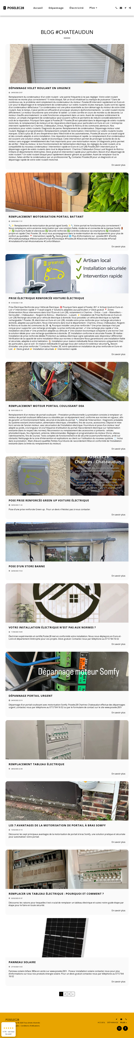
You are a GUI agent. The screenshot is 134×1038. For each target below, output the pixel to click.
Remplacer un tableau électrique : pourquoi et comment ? (56, 893)
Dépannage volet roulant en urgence (40, 88)
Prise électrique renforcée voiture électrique (46, 298)
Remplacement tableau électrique (36, 764)
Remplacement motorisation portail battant (46, 216)
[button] (116, 8)
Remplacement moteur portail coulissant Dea (46, 406)
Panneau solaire (22, 962)
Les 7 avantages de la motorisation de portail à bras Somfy (57, 825)
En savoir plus (118, 165)
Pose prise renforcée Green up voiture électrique (49, 500)
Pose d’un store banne (27, 566)
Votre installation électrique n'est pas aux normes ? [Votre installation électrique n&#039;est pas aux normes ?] (52, 627)
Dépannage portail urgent (31, 695)
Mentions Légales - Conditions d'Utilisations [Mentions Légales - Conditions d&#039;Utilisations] (22, 1026)
